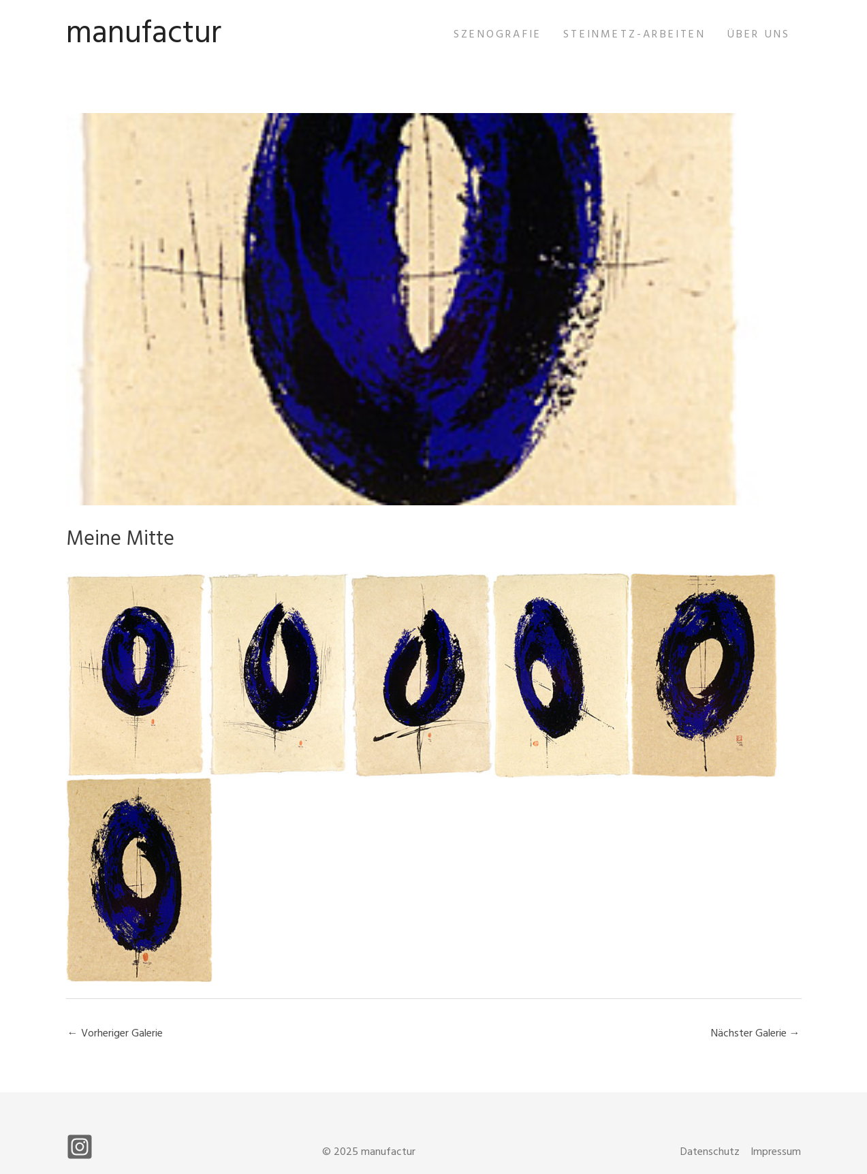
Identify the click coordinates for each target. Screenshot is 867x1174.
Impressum (776, 1152)
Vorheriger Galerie (115, 1034)
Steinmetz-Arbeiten (634, 35)
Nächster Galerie (755, 1034)
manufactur (143, 34)
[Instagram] (79, 1146)
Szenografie (497, 35)
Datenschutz (710, 1152)
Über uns (759, 35)
